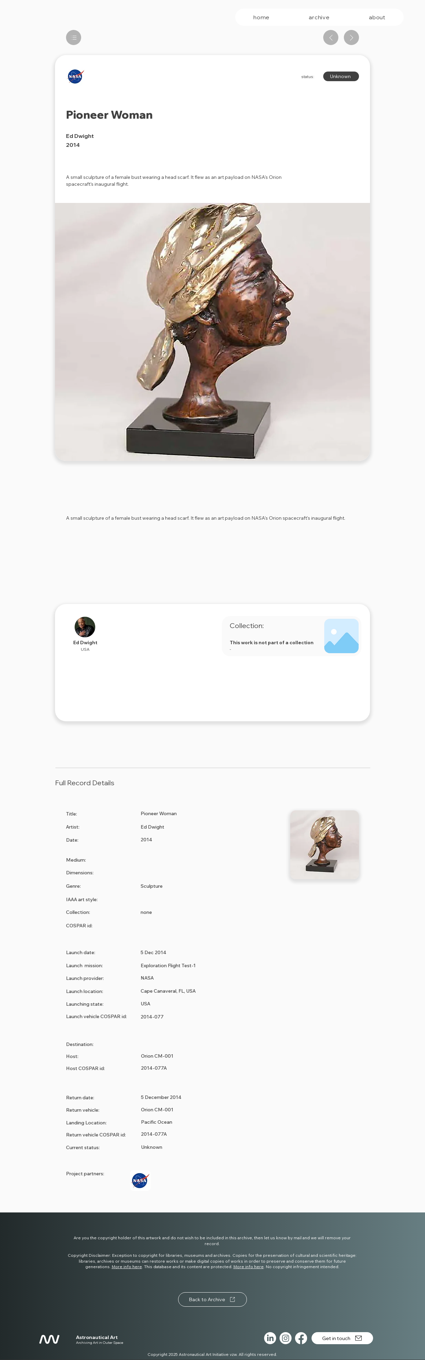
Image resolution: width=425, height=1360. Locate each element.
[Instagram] (286, 1338)
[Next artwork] (351, 37)
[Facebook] (301, 1338)
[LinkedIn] (270, 1338)
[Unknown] (341, 76)
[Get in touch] (342, 1338)
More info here (127, 1266)
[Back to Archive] (212, 1299)
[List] (73, 37)
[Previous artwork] (330, 37)
